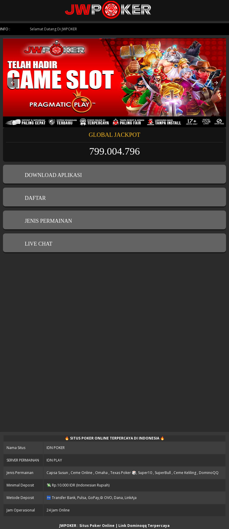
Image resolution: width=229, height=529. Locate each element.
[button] (13, 83)
